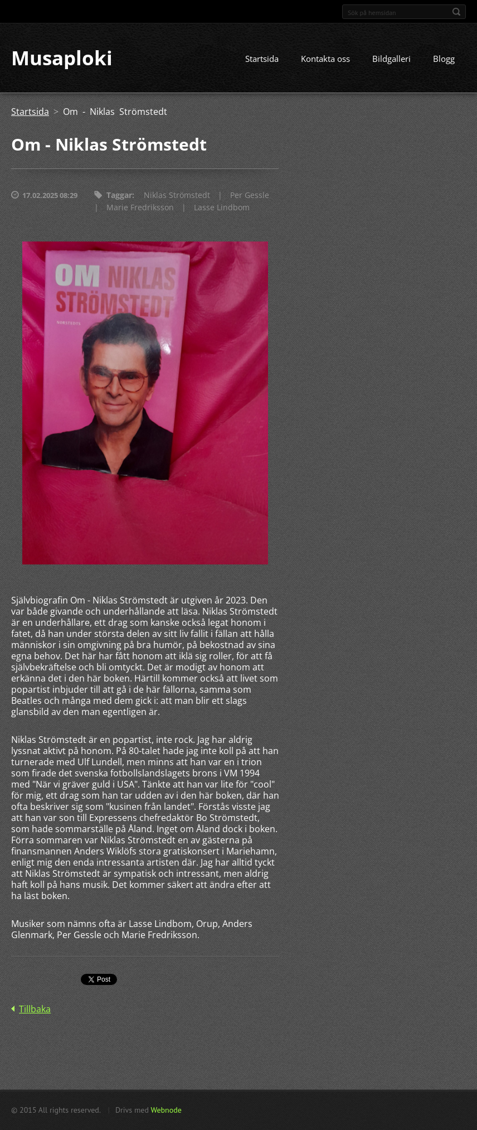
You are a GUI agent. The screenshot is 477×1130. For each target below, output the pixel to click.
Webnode (165, 1110)
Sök (456, 12)
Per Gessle (249, 196)
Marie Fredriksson (140, 208)
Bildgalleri (391, 59)
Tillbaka (35, 1010)
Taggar (119, 196)
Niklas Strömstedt (177, 196)
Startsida (262, 59)
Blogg (444, 59)
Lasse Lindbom (222, 208)
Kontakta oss (325, 59)
